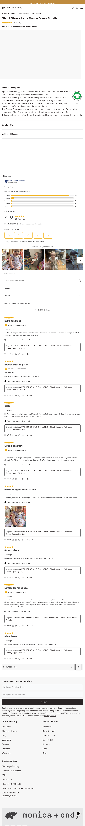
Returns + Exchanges (11, 771)
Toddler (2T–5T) (49, 735)
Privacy (53, 716)
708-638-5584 (14, 784)
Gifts (44, 753)
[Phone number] (42, 694)
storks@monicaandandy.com (21, 788)
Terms (46, 716)
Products (5, 13)
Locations (6, 740)
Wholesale (6, 753)
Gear (44, 749)
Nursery (46, 744)
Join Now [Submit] (42, 702)
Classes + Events (9, 731)
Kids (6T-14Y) (47, 740)
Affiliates (6, 749)
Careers (5, 744)
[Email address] (42, 687)
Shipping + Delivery (10, 766)
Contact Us (7, 779)
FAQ (3, 775)
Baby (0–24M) (48, 731)
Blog (4, 735)
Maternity (46, 727)
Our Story (6, 727)
